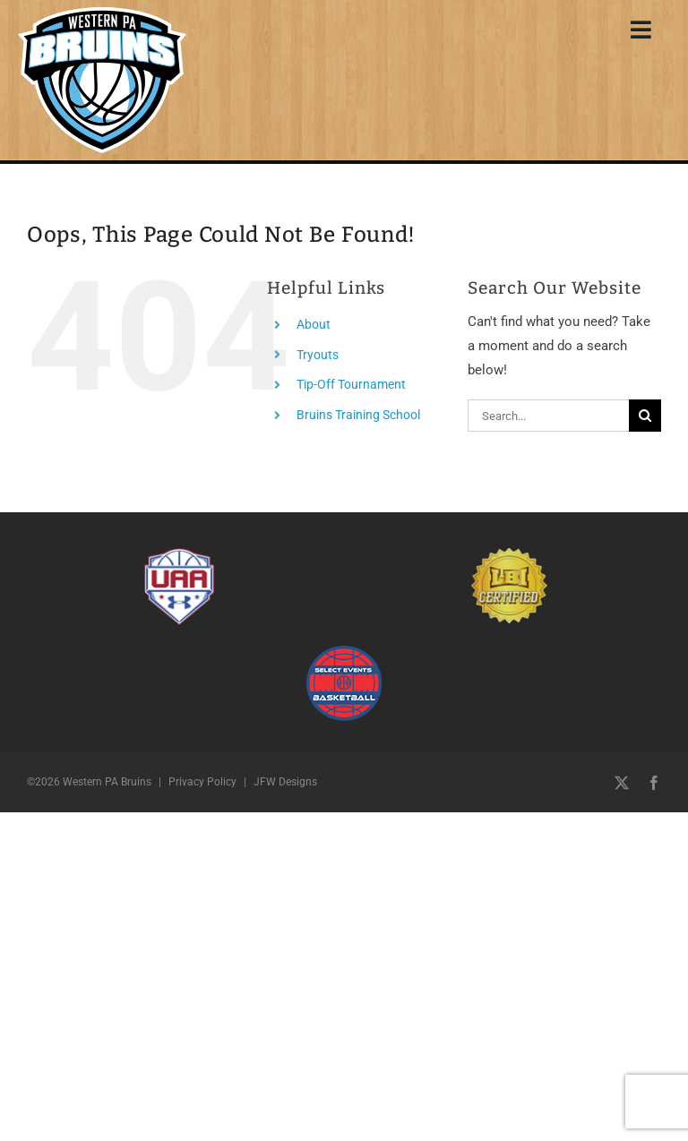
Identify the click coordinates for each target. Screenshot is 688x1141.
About (314, 324)
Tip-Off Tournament (351, 384)
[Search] (645, 415)
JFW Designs (285, 782)
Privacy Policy (202, 782)
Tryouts (318, 354)
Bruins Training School (358, 415)
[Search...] (548, 415)
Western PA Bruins (107, 782)
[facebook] (654, 783)
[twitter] (622, 783)
